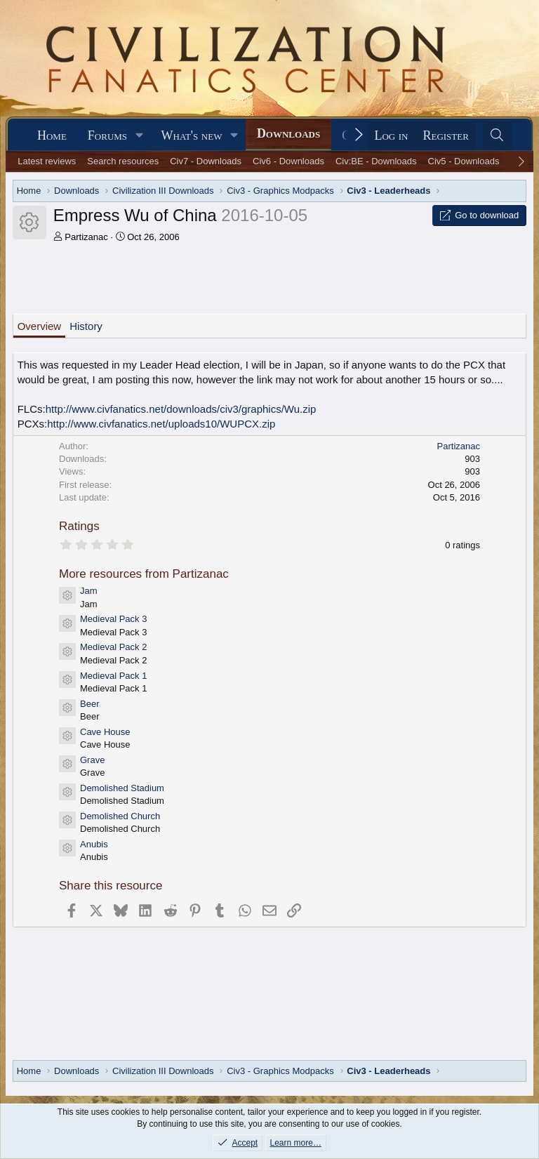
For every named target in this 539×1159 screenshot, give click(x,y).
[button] (139, 135)
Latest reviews (47, 161)
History (85, 326)
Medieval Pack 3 (113, 619)
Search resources (123, 161)
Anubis (94, 844)
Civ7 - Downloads (205, 161)
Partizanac (86, 237)
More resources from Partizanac (144, 574)
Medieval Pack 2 (113, 647)
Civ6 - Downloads (288, 161)
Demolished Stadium (122, 788)
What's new (191, 135)
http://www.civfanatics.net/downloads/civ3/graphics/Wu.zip (181, 409)
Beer (89, 703)
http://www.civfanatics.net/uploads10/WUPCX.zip (161, 424)
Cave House (105, 732)
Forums (107, 135)
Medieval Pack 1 (113, 675)
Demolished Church (120, 816)
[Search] (497, 135)
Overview (40, 326)
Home (52, 135)
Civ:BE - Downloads (376, 161)
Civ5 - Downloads (464, 161)
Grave (92, 760)
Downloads (288, 133)
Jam (89, 590)
